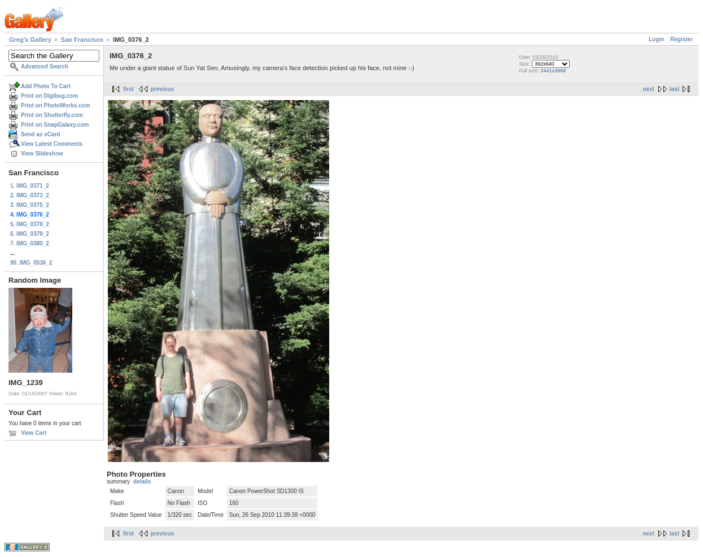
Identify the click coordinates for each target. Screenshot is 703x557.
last (674, 89)
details (142, 481)
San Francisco (82, 39)
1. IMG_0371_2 (29, 186)
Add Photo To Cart (46, 86)
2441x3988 (553, 71)
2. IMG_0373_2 (29, 195)
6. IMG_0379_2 (29, 234)
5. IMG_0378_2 (29, 224)
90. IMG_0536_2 (31, 263)
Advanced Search (44, 66)
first (128, 89)
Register (681, 39)
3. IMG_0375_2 (29, 205)
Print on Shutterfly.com (52, 115)
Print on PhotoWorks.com (55, 105)
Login (656, 39)
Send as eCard (40, 134)
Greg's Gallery (30, 39)
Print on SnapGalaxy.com (55, 125)
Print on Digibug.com (49, 96)
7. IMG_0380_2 (29, 243)
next (648, 89)
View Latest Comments (51, 144)
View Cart (33, 433)
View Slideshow (42, 153)
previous (162, 89)
